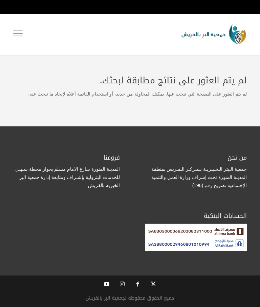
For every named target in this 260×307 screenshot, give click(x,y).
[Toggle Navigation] (18, 34)
